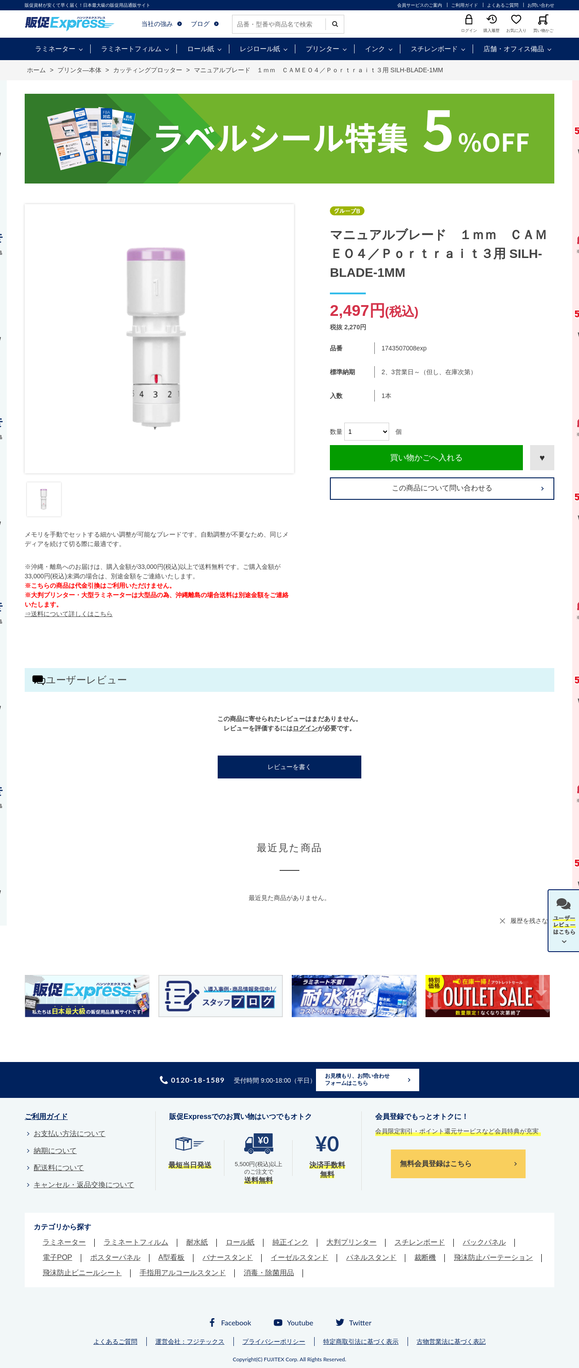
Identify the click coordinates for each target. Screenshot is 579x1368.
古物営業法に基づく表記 (451, 1341)
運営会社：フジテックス (189, 1341)
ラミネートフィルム (131, 48)
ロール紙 (200, 48)
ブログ (200, 23)
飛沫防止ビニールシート (82, 1272)
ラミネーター (55, 48)
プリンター (322, 48)
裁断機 (425, 1257)
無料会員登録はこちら (436, 1163)
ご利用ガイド (464, 5)
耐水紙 (197, 1242)
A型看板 (171, 1257)
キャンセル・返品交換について (84, 1185)
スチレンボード (434, 48)
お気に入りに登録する (542, 457)
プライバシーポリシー (273, 1341)
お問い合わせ (540, 5)
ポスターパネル (115, 1257)
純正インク (290, 1242)
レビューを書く (289, 766)
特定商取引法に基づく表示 (361, 1341)
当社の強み (157, 23)
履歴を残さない (532, 920)
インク (375, 48)
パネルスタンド (371, 1257)
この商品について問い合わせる (442, 488)
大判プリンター (351, 1242)
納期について (55, 1150)
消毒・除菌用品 (269, 1272)
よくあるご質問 (502, 5)
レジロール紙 (260, 48)
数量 (336, 431)
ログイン (305, 728)
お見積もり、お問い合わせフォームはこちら (357, 1079)
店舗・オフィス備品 (513, 48)
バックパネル (484, 1242)
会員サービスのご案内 (419, 5)
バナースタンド (227, 1257)
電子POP (57, 1257)
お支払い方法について (69, 1133)
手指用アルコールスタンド (183, 1272)
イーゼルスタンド (299, 1257)
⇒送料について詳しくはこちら (69, 613)
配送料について (59, 1167)
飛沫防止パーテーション (493, 1257)
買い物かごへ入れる (426, 457)
